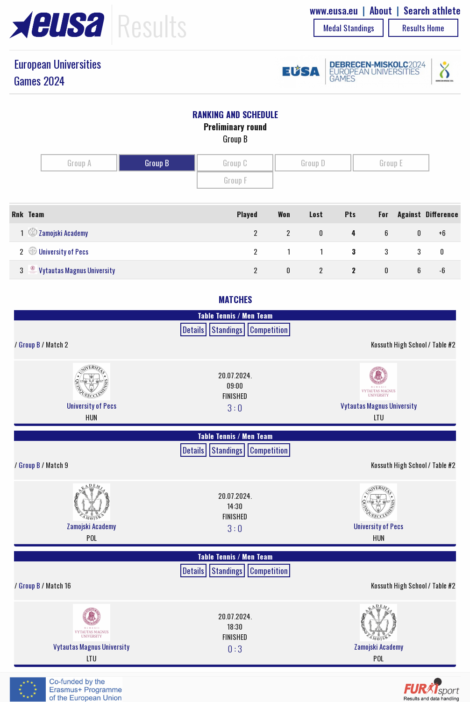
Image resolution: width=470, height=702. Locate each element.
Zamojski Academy (63, 232)
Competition (269, 329)
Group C (235, 163)
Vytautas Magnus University (77, 270)
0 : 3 (235, 648)
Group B (157, 163)
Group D (313, 163)
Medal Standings (348, 28)
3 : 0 (235, 407)
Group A (79, 163)
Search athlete (432, 10)
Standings (227, 329)
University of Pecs (63, 251)
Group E (391, 163)
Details (193, 329)
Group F (235, 180)
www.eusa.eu (334, 10)
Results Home (423, 28)
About (381, 10)
